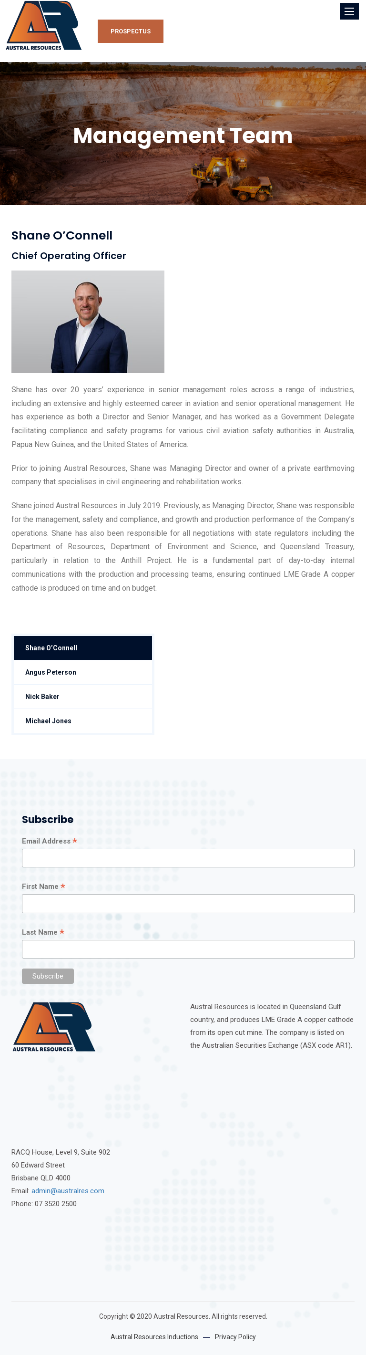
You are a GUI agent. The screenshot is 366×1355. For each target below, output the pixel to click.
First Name (43, 887)
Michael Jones (48, 721)
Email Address (49, 841)
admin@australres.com (67, 1191)
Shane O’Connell (51, 648)
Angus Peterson (50, 672)
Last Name (43, 932)
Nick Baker (42, 696)
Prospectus (131, 31)
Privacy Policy (235, 1337)
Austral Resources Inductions (154, 1337)
